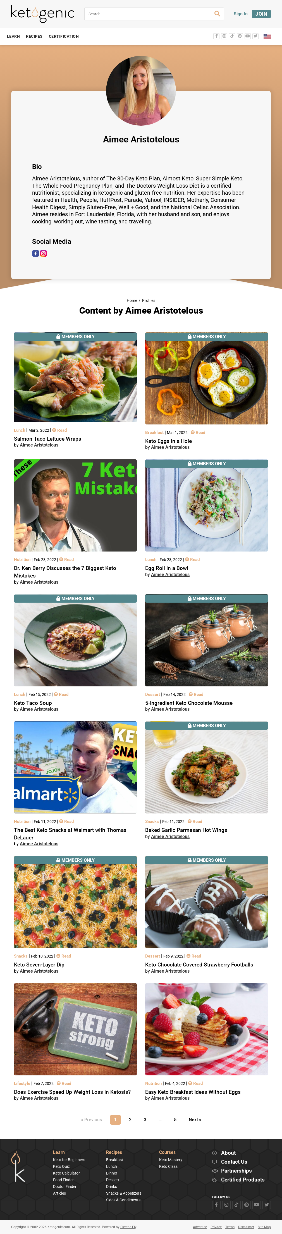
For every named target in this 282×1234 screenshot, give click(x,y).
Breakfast (155, 432)
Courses (167, 1152)
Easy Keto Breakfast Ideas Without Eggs (193, 1092)
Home (132, 300)
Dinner (111, 1173)
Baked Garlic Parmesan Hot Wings (186, 830)
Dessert (153, 694)
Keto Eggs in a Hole (168, 441)
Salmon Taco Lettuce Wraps (47, 439)
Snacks (152, 821)
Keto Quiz (61, 1166)
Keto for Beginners (69, 1159)
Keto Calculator (66, 1173)
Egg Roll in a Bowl (166, 568)
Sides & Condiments (123, 1200)
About (228, 1153)
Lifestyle (22, 1083)
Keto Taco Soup (33, 703)
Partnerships (236, 1171)
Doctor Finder (65, 1186)
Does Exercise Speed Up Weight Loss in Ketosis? (72, 1092)
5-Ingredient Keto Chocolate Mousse (189, 703)
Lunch (20, 430)
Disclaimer (246, 1227)
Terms (230, 1227)
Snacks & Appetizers (123, 1193)
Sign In (241, 13)
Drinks (111, 1186)
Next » (195, 1119)
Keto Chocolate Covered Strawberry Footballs (199, 964)
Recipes (114, 1152)
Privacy (216, 1227)
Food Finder (63, 1180)
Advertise (200, 1227)
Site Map (264, 1227)
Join (261, 14)
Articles (59, 1193)
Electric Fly (128, 1227)
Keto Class (168, 1166)
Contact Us (234, 1162)
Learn (59, 1152)
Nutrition (23, 559)
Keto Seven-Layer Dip (39, 964)
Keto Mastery (170, 1159)
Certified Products (243, 1180)
